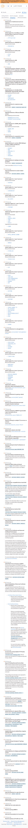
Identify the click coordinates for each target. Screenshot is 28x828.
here (11, 74)
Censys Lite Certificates (12, 558)
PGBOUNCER (11, 98)
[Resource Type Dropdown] (8, 6)
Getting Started (5, 15)
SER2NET (10, 148)
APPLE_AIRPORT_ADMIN (13, 234)
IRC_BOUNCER (11, 308)
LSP (9, 267)
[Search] (19, 6)
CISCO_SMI (10, 380)
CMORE (9, 324)
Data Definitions (5, 17)
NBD (9, 149)
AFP (9, 282)
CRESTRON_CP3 (11, 343)
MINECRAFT (10, 364)
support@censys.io (17, 824)
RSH (9, 55)
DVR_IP (9, 222)
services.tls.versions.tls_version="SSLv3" (14, 424)
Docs (24, 12)
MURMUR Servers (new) (13, 117)
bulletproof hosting (17, 165)
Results (3, 12)
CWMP (9, 226)
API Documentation (22, 17)
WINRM (9, 378)
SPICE (9, 152)
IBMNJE (9, 242)
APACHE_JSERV (11, 218)
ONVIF (9, 154)
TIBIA (9, 219)
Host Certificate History (13, 604)
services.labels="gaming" (17, 397)
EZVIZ (9, 54)
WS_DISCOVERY (11, 99)
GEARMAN (10, 377)
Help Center (9, 824)
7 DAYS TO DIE (11, 356)
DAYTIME (10, 291)
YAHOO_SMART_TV (12, 307)
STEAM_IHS (10, 251)
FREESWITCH (11, 46)
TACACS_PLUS (11, 259)
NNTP (9, 314)
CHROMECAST (11, 190)
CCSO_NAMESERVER (13, 278)
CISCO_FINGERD (11, 280)
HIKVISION (10, 155)
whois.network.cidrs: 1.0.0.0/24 (18, 431)
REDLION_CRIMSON (12, 374)
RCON (9, 345)
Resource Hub (6, 821)
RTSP (9, 130)
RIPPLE (9, 311)
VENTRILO (10, 182)
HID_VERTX (10, 199)
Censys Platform (14, 1)
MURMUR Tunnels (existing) (14, 119)
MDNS (9, 131)
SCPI (9, 221)
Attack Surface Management (17, 821)
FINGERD (10, 281)
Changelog (12, 17)
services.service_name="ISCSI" (18, 405)
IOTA (9, 316)
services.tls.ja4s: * (15, 439)
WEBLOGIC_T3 (11, 151)
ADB (9, 64)
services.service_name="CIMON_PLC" (13, 415)
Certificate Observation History (15, 595)
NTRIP (9, 96)
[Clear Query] (26, 6)
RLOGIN (9, 95)
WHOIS (9, 348)
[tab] (3, 12)
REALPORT (10, 375)
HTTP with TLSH (11, 38)
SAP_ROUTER (11, 310)
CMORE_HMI (11, 128)
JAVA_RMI (10, 277)
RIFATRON (10, 366)
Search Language (14, 15)
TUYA (9, 216)
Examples (21, 15)
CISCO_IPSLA (11, 342)
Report (18, 12)
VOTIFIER (10, 346)
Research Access (18, 822)
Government (9, 822)
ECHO (9, 275)
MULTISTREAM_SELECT (13, 313)
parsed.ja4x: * (23, 439)
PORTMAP (10, 207)
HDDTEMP (10, 299)
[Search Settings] (11, 6)
